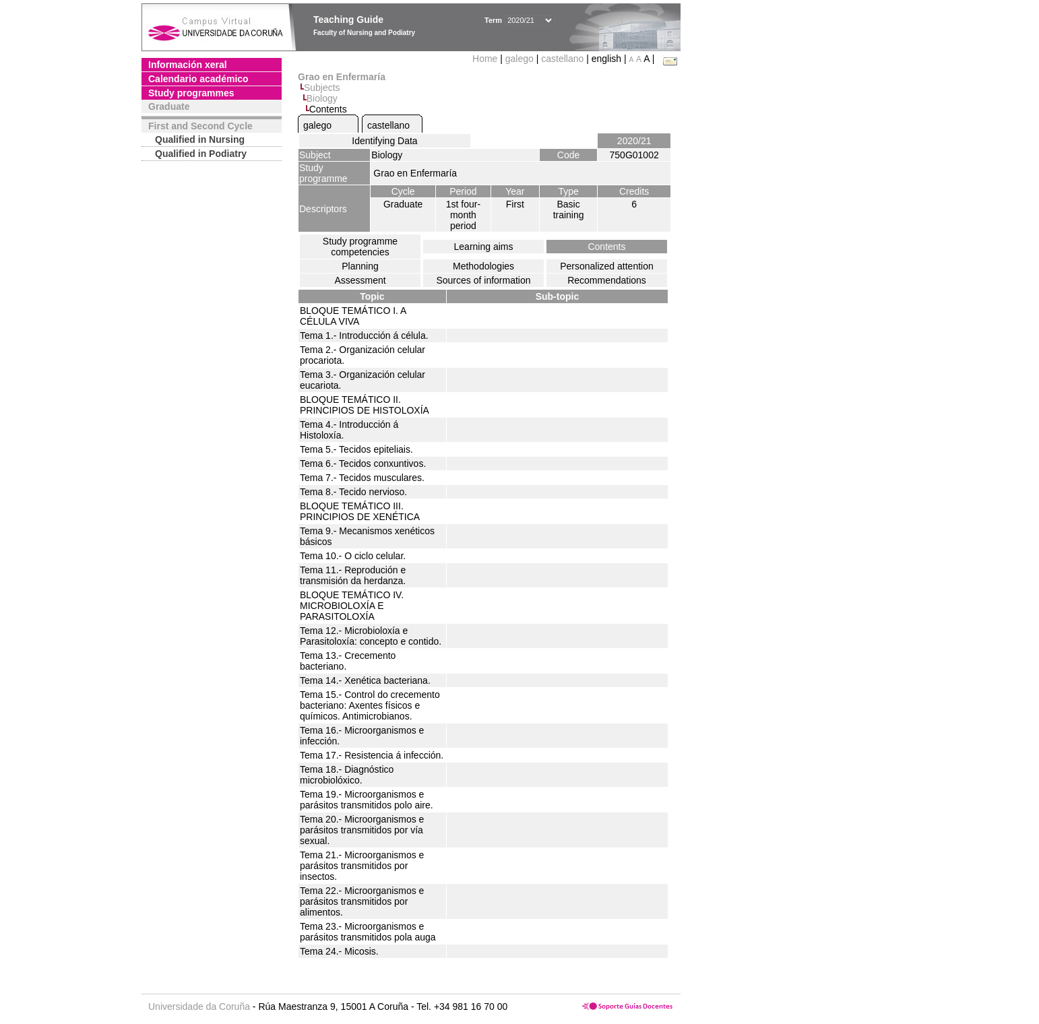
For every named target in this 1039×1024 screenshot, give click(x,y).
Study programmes (191, 93)
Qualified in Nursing (200, 139)
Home (486, 58)
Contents (606, 246)
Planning (360, 266)
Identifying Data (384, 140)
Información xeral (187, 64)
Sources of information (483, 280)
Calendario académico (198, 78)
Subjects (322, 87)
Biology (322, 98)
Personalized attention (607, 266)
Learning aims (483, 246)
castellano (562, 58)
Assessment (359, 280)
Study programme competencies (360, 246)
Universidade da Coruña (199, 1006)
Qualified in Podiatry (201, 153)
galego (519, 58)
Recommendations (606, 280)
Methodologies (483, 266)
